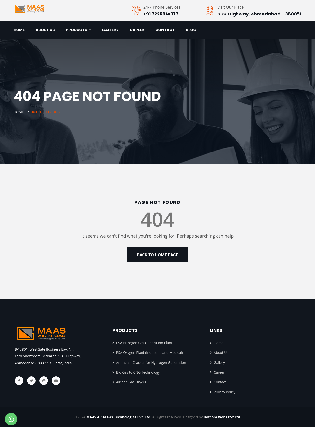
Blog (191, 29)
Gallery (110, 29)
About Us (219, 352)
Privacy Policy (222, 392)
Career (137, 29)
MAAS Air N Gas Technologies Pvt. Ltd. (119, 417)
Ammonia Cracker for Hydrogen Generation (149, 362)
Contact (165, 29)
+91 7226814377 (160, 14)
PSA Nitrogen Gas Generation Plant (142, 342)
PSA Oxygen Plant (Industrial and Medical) (147, 352)
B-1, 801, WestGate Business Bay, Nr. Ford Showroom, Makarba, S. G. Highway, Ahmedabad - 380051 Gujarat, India (48, 356)
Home (19, 29)
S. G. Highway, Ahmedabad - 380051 (259, 14)
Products (76, 29)
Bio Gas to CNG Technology (136, 372)
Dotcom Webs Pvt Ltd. (222, 417)
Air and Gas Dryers (129, 382)
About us (45, 29)
